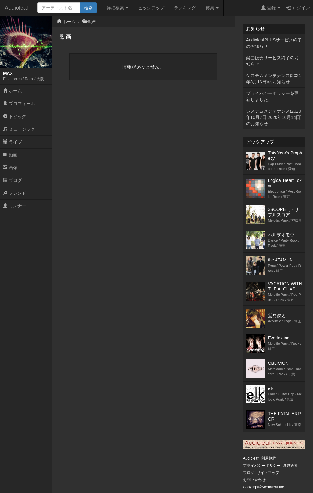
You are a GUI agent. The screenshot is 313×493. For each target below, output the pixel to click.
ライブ (12, 141)
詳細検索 (117, 7)
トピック (14, 116)
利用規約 (268, 458)
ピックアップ (151, 7)
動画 (10, 154)
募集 (212, 7)
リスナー (14, 205)
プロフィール (19, 103)
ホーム (12, 90)
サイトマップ (268, 473)
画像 (10, 167)
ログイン (298, 7)
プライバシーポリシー (262, 465)
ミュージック (19, 129)
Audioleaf (16, 8)
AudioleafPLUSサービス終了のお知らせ (274, 43)
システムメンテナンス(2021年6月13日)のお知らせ (273, 78)
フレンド (14, 193)
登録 (270, 7)
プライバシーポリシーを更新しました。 (272, 96)
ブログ (12, 180)
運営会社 (290, 465)
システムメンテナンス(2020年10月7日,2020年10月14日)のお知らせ (274, 117)
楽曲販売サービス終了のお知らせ (272, 60)
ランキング (185, 7)
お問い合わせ (254, 480)
